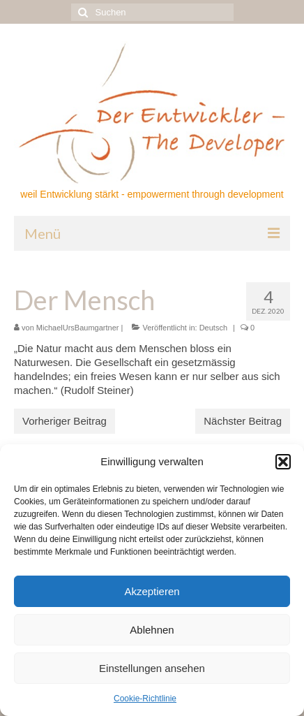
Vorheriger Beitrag (64, 421)
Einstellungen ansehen (152, 668)
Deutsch (213, 327)
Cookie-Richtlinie (145, 698)
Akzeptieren (151, 591)
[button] (283, 462)
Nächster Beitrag (243, 421)
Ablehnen (152, 630)
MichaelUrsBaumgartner (77, 327)
